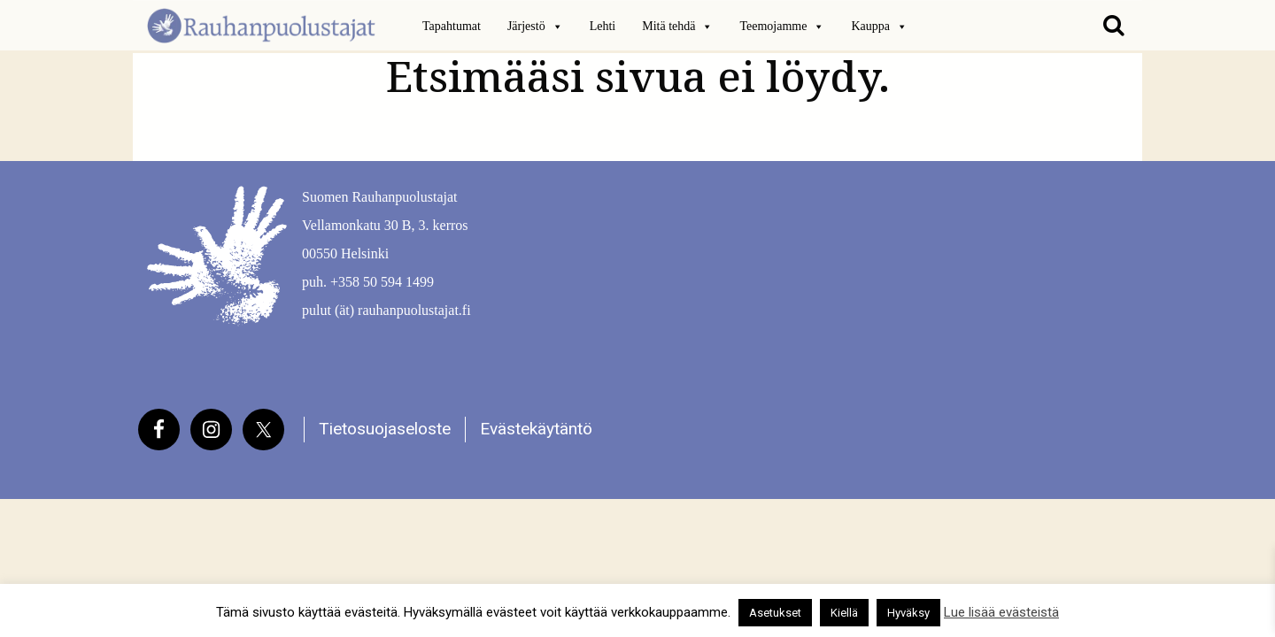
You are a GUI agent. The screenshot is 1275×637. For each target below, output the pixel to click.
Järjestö (535, 26)
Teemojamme (781, 26)
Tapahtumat (451, 26)
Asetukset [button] (775, 612)
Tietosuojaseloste (385, 428)
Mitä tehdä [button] (677, 26)
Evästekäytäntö (536, 428)
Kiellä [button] (844, 612)
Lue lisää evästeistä (1001, 612)
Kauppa (879, 26)
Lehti (603, 26)
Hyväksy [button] (908, 612)
